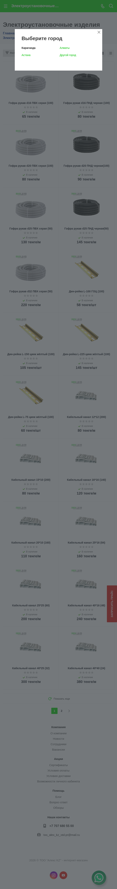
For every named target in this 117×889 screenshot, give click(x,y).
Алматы (65, 47)
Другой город (68, 55)
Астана (26, 55)
